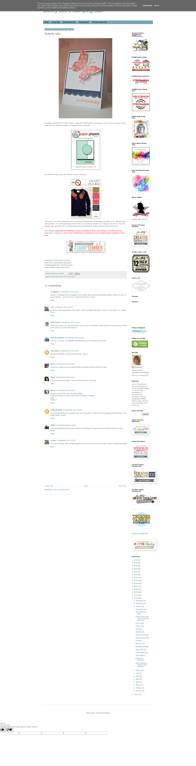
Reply (52, 300)
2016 (136, 589)
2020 (136, 577)
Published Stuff (84, 22)
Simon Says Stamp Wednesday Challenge (80, 396)
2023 (136, 569)
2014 (136, 595)
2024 (136, 566)
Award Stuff (56, 22)
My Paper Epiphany (57, 338)
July (137, 673)
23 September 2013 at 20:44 (69, 292)
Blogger (107, 713)
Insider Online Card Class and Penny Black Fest (142, 618)
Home (47, 22)
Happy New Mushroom (140, 659)
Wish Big (138, 629)
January (139, 691)
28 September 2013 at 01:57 (66, 440)
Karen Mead (54, 351)
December (139, 601)
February (139, 688)
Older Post (122, 486)
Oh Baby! (139, 641)
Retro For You (140, 644)
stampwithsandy (56, 410)
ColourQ (75, 174)
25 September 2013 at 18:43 (72, 410)
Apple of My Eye (141, 649)
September (140, 609)
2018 (136, 583)
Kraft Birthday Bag (142, 652)
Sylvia (52, 364)
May (137, 679)
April (137, 682)
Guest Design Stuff (69, 22)
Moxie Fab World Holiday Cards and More (141, 665)
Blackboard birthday (142, 646)
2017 (136, 586)
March (138, 685)
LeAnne (53, 440)
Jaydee (53, 425)
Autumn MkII (140, 623)
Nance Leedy (55, 322)
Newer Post (49, 486)
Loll (51, 307)
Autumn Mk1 (140, 626)
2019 (136, 580)
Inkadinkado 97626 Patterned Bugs (57, 260)
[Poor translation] (9, 730)
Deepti (52, 377)
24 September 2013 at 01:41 (70, 322)
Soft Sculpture (140, 655)
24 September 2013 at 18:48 (65, 377)
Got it (156, 6)
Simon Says (59, 276)
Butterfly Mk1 (140, 632)
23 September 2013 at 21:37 (63, 307)
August (138, 670)
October (139, 606)
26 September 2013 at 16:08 (65, 425)
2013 (136, 598)
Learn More (147, 6)
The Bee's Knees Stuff (99, 22)
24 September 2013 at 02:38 (74, 338)
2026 (136, 560)
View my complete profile (140, 375)
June (138, 676)
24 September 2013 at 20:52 (65, 390)
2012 (136, 694)
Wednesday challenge (52, 233)
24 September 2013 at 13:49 (65, 364)
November (139, 603)
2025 (136, 563)
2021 (136, 575)
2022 (136, 572)
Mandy (52, 390)
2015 (136, 592)
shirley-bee (138, 367)
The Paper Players (67, 123)
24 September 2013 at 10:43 (69, 351)
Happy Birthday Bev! (142, 638)
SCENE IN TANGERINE (140, 534)
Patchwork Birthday (142, 635)
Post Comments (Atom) (61, 489)
